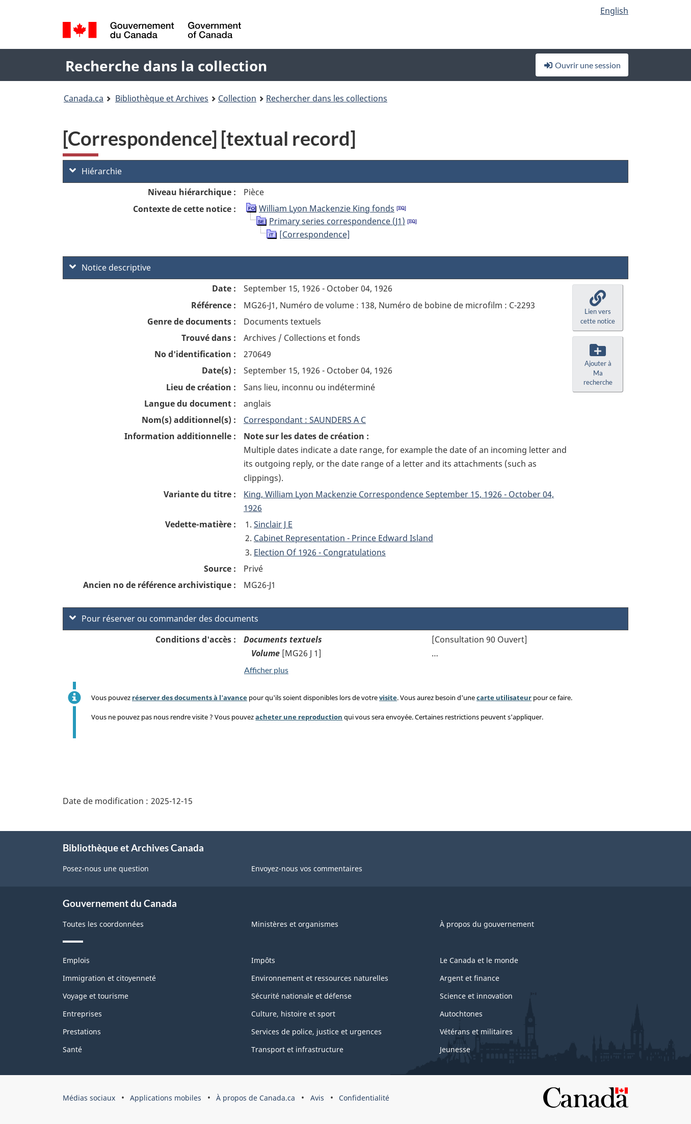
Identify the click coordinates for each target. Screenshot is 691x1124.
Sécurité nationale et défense (301, 996)
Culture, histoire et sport (293, 1014)
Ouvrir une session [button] (582, 65)
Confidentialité (364, 1098)
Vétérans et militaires (476, 1031)
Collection (237, 98)
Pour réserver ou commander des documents (163, 618)
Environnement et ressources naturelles (319, 978)
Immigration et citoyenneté (109, 978)
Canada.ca (83, 98)
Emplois (76, 960)
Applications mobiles (165, 1098)
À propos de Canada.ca (255, 1098)
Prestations (82, 1031)
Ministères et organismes (294, 924)
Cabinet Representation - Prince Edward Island (343, 538)
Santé (72, 1049)
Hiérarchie (95, 171)
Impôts (263, 960)
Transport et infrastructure (297, 1049)
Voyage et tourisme (95, 996)
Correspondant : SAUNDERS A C (305, 419)
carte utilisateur (503, 697)
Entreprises (82, 1014)
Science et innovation (476, 996)
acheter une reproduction (298, 716)
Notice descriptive (110, 267)
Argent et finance (469, 978)
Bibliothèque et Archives (161, 98)
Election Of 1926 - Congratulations (320, 552)
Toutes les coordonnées (103, 924)
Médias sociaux (89, 1098)
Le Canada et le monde (479, 960)
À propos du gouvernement (487, 924)
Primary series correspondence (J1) (337, 221)
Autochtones (461, 1014)
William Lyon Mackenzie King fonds (326, 208)
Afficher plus (266, 670)
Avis (317, 1098)
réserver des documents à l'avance (189, 697)
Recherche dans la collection (166, 65)
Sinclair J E (273, 524)
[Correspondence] (314, 234)
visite (388, 697)
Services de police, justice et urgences (316, 1031)
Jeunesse (455, 1049)
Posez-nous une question (106, 868)
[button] (597, 307)
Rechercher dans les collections (326, 98)
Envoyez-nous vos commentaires (306, 868)
